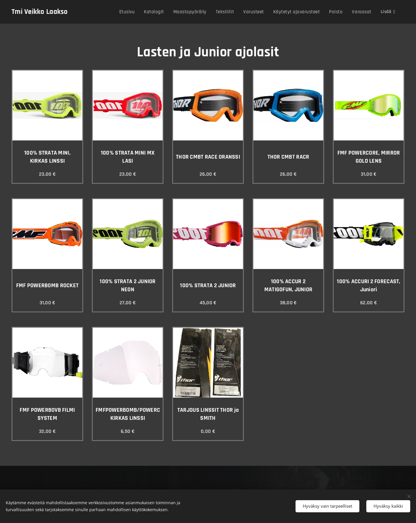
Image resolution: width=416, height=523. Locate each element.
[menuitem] (131, 12)
